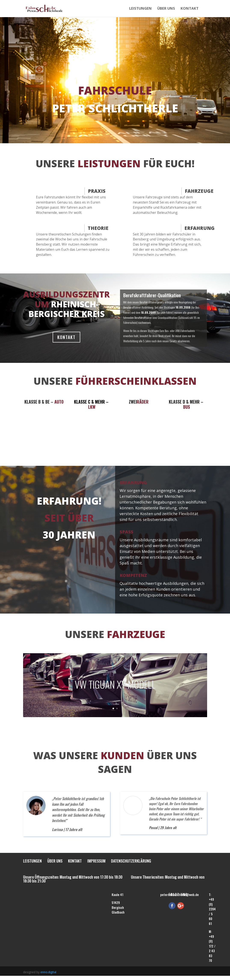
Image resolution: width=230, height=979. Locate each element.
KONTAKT (66, 337)
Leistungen (140, 9)
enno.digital (48, 972)
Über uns (166, 9)
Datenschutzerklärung (131, 861)
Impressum (96, 861)
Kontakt (190, 9)
